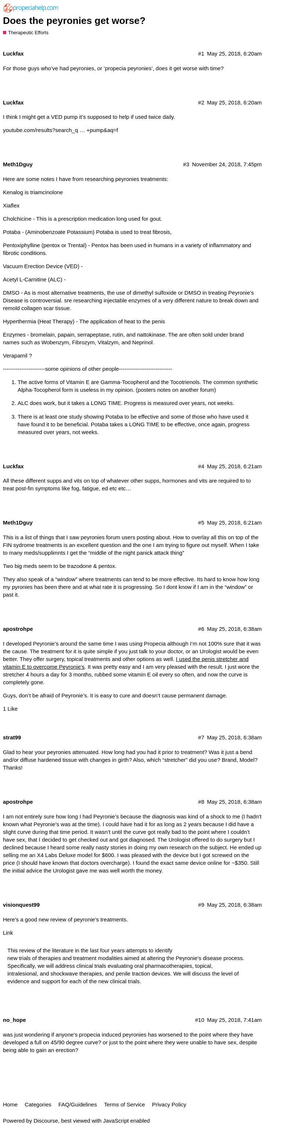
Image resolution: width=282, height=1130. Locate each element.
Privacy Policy (169, 1104)
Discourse (45, 1120)
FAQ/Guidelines (77, 1104)
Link (8, 933)
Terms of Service (124, 1104)
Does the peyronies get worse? (74, 20)
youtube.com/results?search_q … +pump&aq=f (60, 130)
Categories (38, 1104)
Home (10, 1104)
